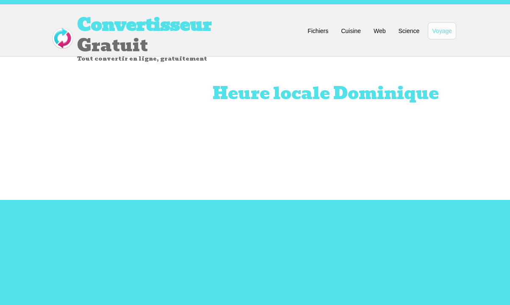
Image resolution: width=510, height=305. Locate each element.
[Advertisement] (115, 138)
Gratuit (181, 36)
